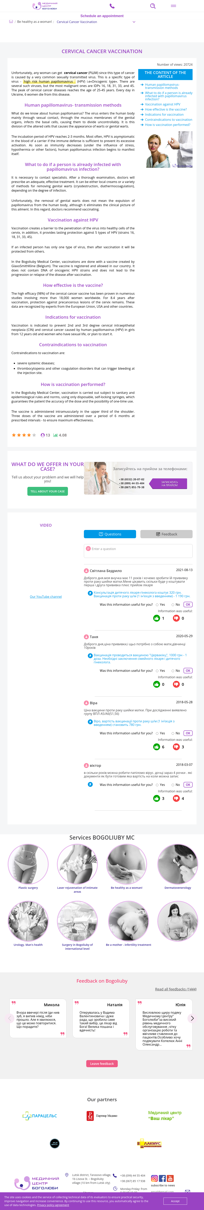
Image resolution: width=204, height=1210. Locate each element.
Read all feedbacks (176, 989)
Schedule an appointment (101, 16)
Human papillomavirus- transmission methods (162, 86)
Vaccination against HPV (162, 104)
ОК (188, 604)
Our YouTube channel (46, 596)
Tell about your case (48, 491)
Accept (175, 1201)
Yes (162, 604)
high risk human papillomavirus (49, 81)
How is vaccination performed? (167, 125)
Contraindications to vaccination (168, 119)
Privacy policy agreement (53, 1205)
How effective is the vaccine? (166, 109)
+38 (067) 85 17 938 (132, 1181)
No (178, 604)
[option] (38, 1018)
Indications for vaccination (164, 114)
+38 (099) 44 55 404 (132, 1175)
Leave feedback (102, 1063)
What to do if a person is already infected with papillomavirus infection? (169, 96)
